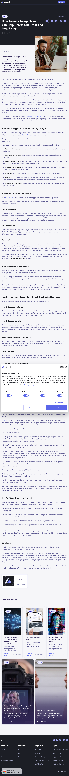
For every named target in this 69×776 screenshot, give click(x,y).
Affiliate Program (7, 760)
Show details (59, 402)
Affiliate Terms (40, 764)
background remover (56, 439)
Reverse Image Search (60, 750)
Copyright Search (59, 757)
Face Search (57, 753)
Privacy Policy (40, 757)
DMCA (37, 753)
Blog (19, 753)
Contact (21, 757)
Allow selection (34, 408)
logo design (9, 198)
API (2, 753)
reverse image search (34, 116)
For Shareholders (59, 764)
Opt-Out (38, 750)
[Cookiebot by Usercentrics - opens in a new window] (59, 367)
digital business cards (27, 135)
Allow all (56, 408)
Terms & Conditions (42, 760)
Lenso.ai (4, 420)
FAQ (19, 750)
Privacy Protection (7, 757)
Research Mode (58, 760)
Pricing (3, 750)
